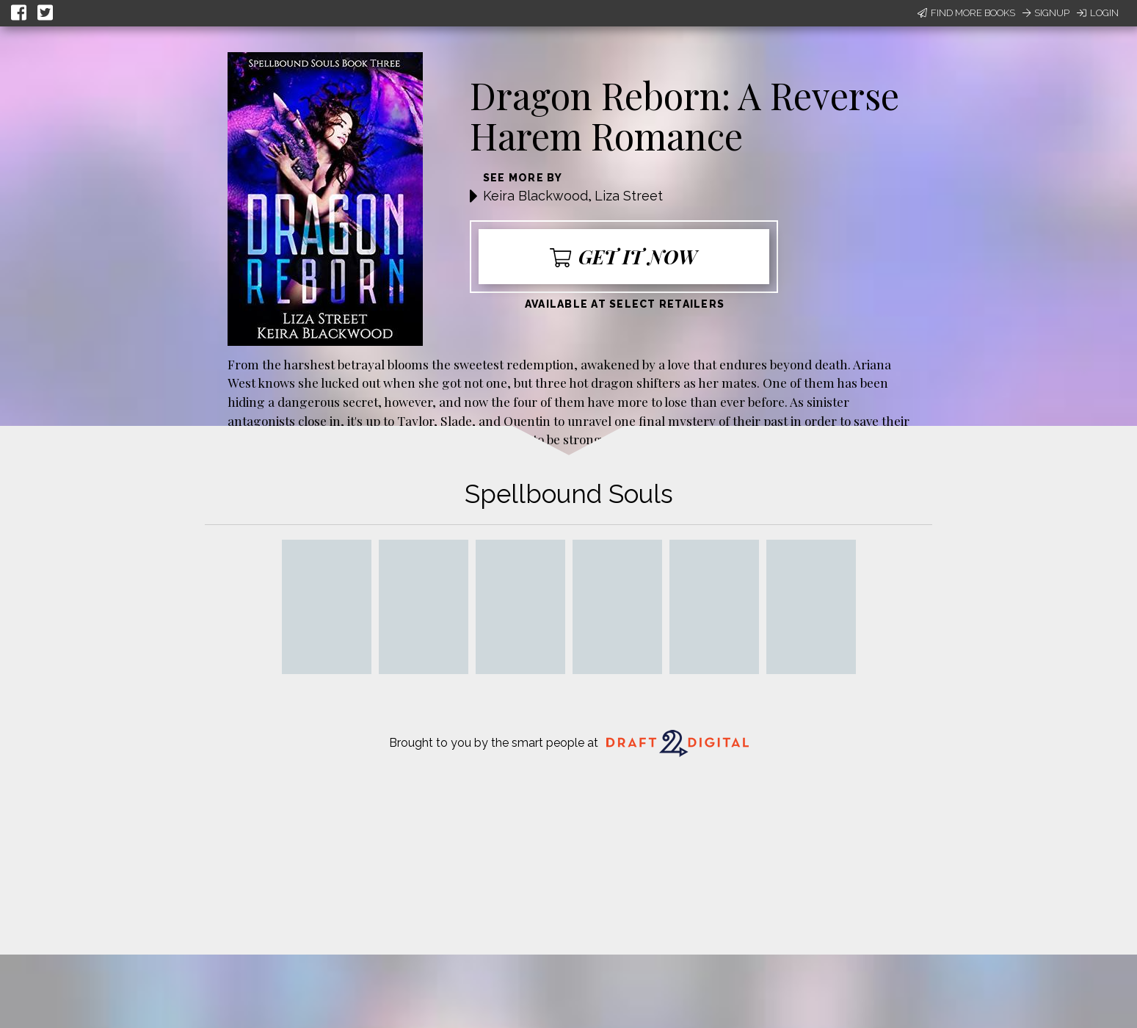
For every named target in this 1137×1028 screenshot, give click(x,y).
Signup (1045, 12)
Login (1098, 12)
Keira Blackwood (535, 195)
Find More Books (966, 12)
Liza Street (629, 195)
